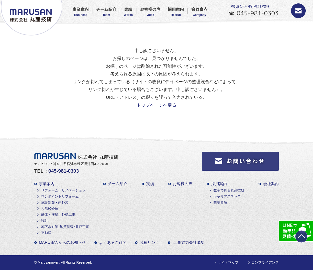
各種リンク (149, 242)
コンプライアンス (265, 262)
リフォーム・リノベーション (63, 190)
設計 (44, 221)
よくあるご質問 (112, 242)
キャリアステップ (227, 196)
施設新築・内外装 (54, 202)
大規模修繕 (49, 208)
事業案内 (81, 11)
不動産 (46, 233)
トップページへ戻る (156, 105)
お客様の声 (150, 11)
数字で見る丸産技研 (228, 190)
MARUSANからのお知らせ (62, 242)
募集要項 (220, 202)
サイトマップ (228, 262)
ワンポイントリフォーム (60, 196)
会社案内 (199, 11)
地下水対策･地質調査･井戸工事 (65, 227)
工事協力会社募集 (189, 242)
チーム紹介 (106, 11)
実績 (128, 11)
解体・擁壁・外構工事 (58, 214)
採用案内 (176, 11)
